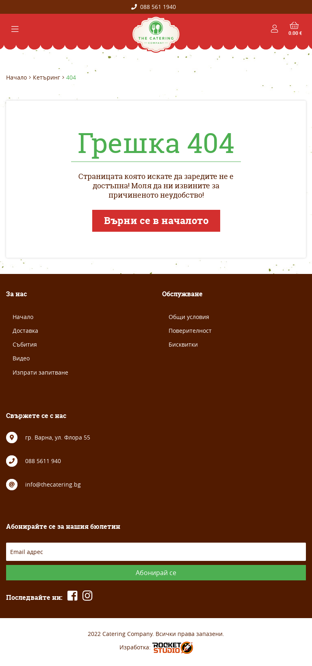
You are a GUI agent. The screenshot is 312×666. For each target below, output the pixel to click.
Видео (21, 358)
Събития (25, 344)
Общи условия (189, 317)
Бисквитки (183, 344)
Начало (16, 77)
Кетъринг (46, 77)
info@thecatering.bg (53, 484)
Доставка (25, 330)
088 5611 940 (43, 461)
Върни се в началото (156, 220)
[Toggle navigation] (15, 29)
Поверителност (190, 330)
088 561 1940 (153, 7)
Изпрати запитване (40, 372)
